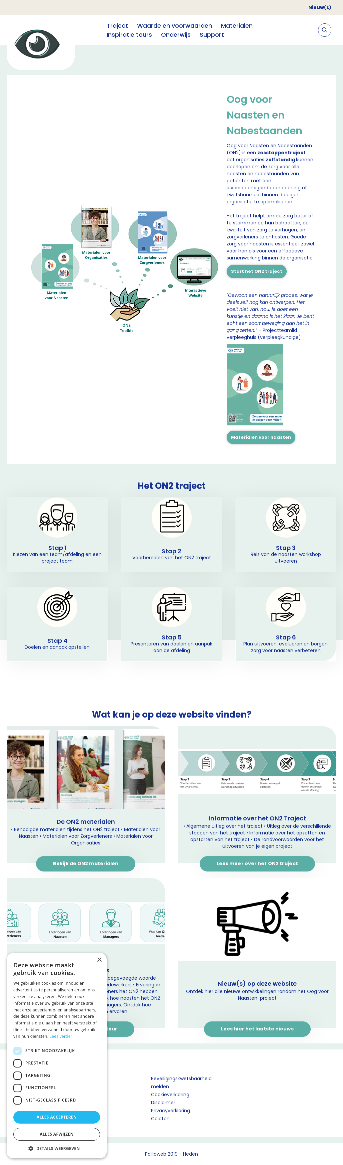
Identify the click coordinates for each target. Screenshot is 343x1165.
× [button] (99, 960)
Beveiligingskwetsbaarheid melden (181, 1082)
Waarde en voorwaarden (174, 25)
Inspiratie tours (129, 34)
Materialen (237, 25)
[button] (56, 1148)
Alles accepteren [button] (57, 1117)
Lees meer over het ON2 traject (257, 863)
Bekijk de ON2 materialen (85, 863)
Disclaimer (163, 1102)
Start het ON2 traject (256, 271)
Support (212, 34)
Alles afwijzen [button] (57, 1134)
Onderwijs (176, 34)
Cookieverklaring (170, 1094)
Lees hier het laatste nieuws (257, 1028)
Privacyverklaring (170, 1110)
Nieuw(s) (319, 7)
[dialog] (57, 1055)
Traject (117, 25)
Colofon (160, 1118)
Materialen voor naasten (261, 437)
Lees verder (61, 1036)
